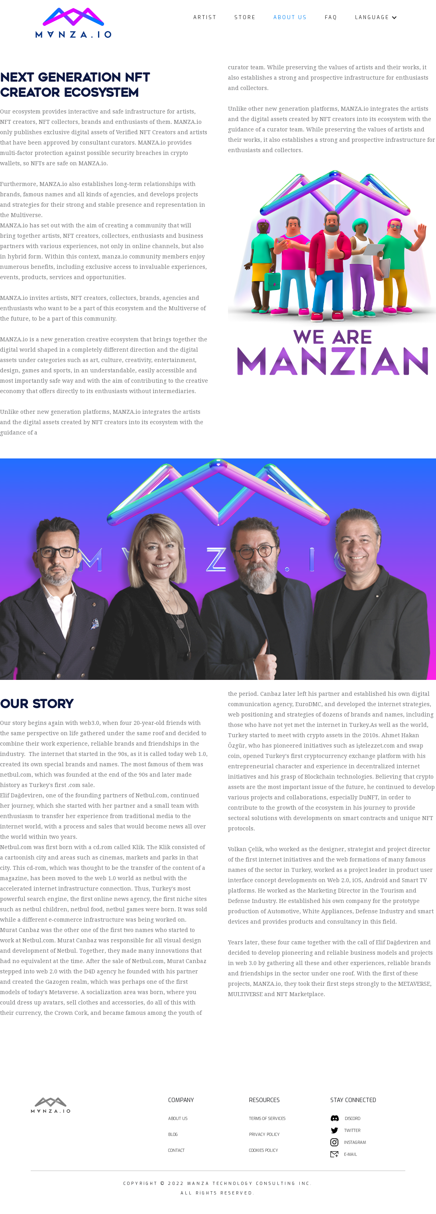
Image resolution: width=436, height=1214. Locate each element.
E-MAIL (350, 1154)
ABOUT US (290, 17)
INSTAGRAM (355, 1142)
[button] (376, 17)
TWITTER (352, 1130)
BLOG (173, 1134)
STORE (245, 17)
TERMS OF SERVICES (267, 1118)
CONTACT (176, 1150)
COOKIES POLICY (263, 1150)
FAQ (331, 17)
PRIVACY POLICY (264, 1134)
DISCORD (352, 1118)
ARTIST (205, 17)
